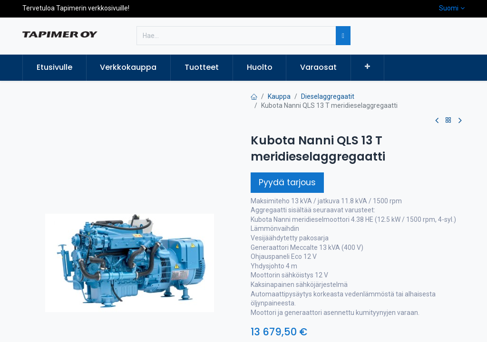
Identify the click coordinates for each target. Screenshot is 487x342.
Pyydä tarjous (287, 182)
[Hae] (343, 35)
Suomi (448, 8)
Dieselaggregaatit (327, 96)
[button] (367, 67)
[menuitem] (54, 67)
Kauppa (279, 96)
